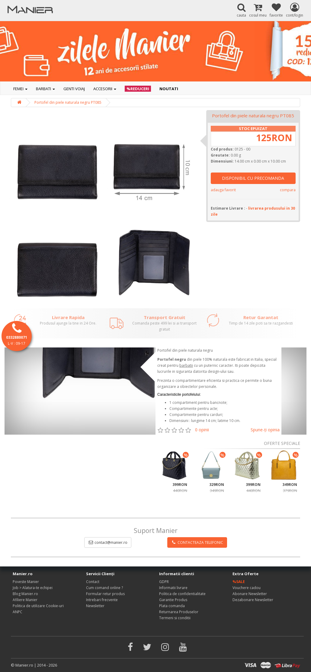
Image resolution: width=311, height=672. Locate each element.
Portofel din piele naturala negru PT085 (67, 102)
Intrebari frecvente (102, 599)
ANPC (17, 611)
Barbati (45, 88)
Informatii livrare (173, 587)
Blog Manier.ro (25, 593)
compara (288, 189)
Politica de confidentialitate (182, 593)
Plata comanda (172, 605)
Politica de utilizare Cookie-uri (38, 605)
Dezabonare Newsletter (252, 599)
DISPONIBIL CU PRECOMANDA (253, 178)
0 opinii (202, 430)
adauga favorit (223, 189)
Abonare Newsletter (249, 593)
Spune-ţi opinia (265, 430)
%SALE (238, 581)
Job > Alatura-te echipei (33, 587)
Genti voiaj (74, 88)
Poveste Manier (26, 581)
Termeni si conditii (175, 617)
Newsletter (95, 605)
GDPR (164, 581)
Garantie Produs (173, 599)
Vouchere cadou (246, 587)
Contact (92, 581)
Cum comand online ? (104, 587)
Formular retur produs (105, 593)
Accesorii (104, 88)
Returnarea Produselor (178, 611)
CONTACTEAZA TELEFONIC (197, 542)
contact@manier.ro (107, 542)
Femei (20, 88)
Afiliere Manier (25, 599)
